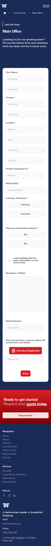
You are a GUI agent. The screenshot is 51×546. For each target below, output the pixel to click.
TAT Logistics (17, 538)
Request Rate (26, 418)
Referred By (13, 183)
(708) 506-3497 (10, 532)
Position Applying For (18, 169)
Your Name (12, 72)
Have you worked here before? (22, 228)
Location (11, 123)
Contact (11, 97)
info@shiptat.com (12, 523)
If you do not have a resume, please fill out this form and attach (25, 341)
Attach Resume (13, 321)
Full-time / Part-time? (17, 198)
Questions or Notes (15, 273)
